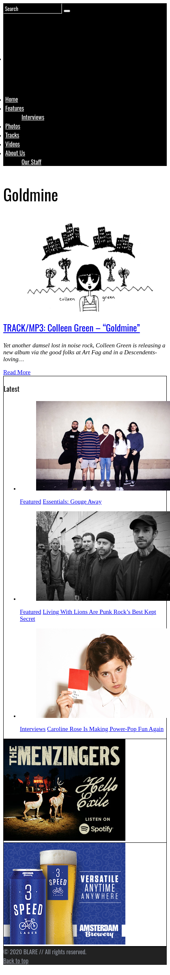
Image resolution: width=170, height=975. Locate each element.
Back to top (15, 960)
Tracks (12, 134)
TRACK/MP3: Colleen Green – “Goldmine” (71, 327)
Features (14, 107)
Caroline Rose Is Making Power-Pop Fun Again (105, 729)
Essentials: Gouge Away (72, 501)
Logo (25, 74)
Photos (12, 125)
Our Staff (31, 161)
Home (11, 98)
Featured (30, 501)
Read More (16, 372)
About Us (15, 152)
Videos (12, 143)
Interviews (33, 116)
